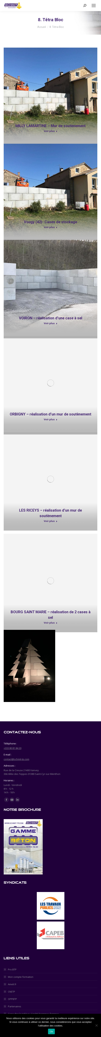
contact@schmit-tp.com (16, 759)
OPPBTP (12, 999)
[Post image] (50, 95)
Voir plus (50, 131)
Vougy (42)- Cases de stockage (50, 222)
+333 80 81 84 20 (12, 748)
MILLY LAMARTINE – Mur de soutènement (50, 126)
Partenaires (14, 1006)
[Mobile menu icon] (93, 5)
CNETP (11, 991)
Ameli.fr (12, 984)
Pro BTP (12, 969)
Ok (51, 1031)
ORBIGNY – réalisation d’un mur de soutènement (50, 414)
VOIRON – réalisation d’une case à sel (50, 318)
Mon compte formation (20, 977)
